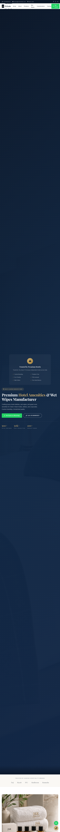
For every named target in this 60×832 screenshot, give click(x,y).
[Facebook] (53, 2)
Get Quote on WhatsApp (12, 415)
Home (14, 6)
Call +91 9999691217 (32, 415)
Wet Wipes (32, 6)
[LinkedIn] (57, 2)
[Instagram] (55, 2)
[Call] (56, 828)
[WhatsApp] (56, 823)
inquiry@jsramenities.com (19, 1)
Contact (49, 6)
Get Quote (55, 6)
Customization (41, 6)
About (20, 6)
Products (26, 6)
